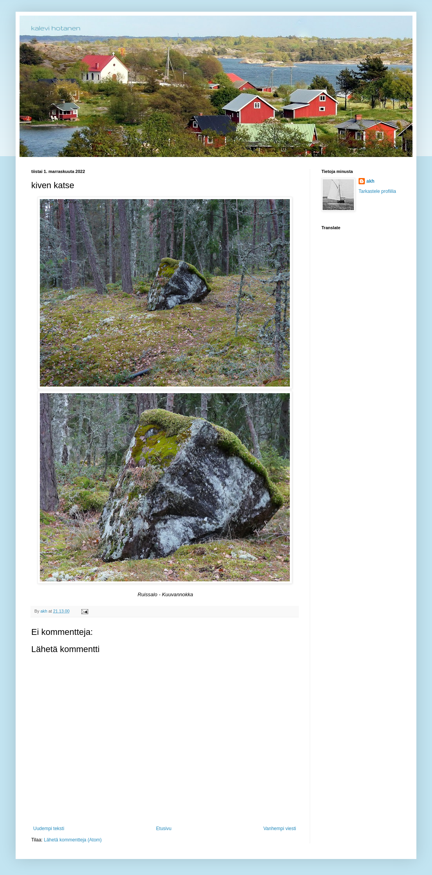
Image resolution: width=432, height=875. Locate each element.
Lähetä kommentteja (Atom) (73, 840)
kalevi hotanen (55, 28)
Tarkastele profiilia (377, 191)
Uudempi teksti (48, 828)
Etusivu (163, 828)
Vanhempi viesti (279, 828)
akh (370, 181)
